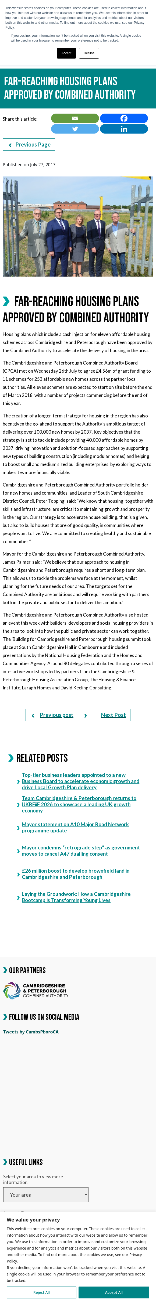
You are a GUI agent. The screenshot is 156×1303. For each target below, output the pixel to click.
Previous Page (30, 144)
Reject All (41, 1292)
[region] (78, 1257)
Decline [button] (89, 53)
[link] (75, 118)
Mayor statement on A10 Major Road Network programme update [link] (73, 827)
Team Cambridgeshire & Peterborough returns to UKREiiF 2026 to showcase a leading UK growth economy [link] (76, 804)
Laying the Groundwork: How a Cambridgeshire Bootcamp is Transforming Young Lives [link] (74, 897)
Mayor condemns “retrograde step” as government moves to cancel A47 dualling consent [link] (78, 851)
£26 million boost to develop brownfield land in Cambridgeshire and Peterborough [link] (73, 874)
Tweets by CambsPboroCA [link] (31, 1032)
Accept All (114, 1292)
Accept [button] (67, 53)
